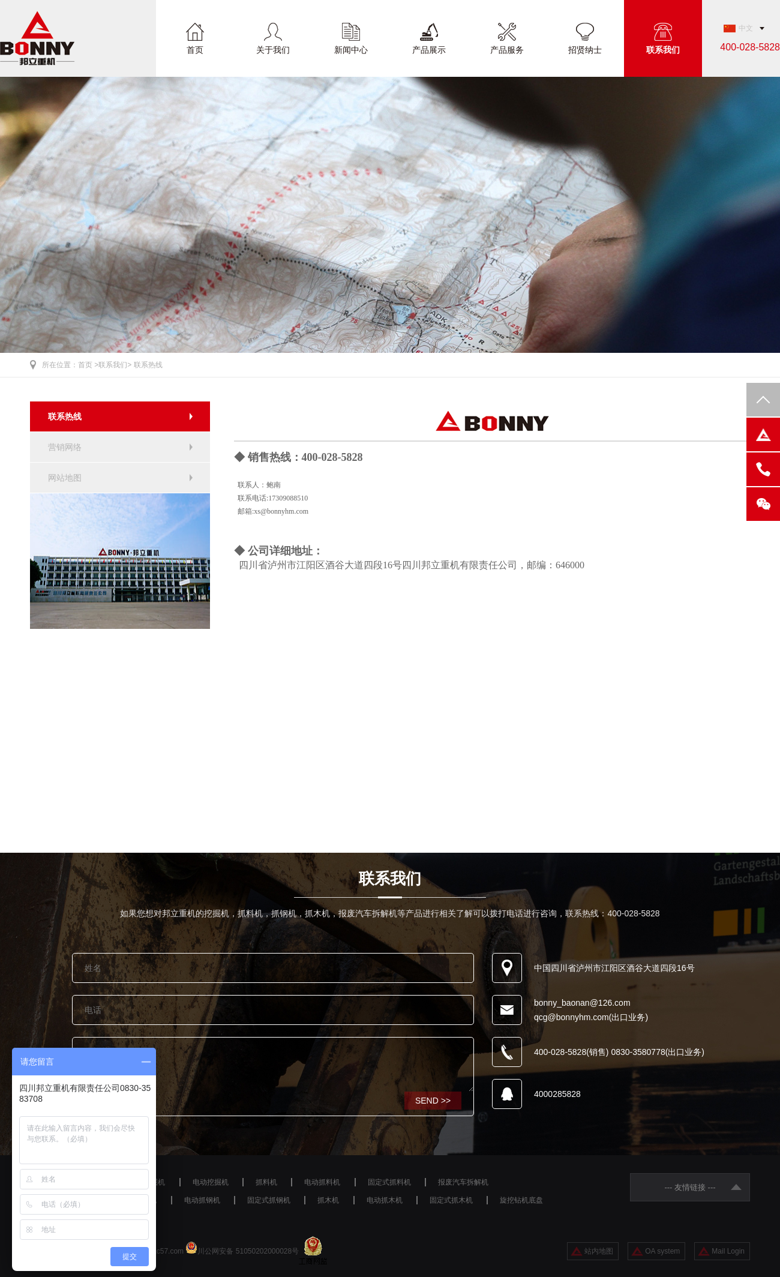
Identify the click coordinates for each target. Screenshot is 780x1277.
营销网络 (65, 447)
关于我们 (273, 49)
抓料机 (266, 1182)
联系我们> (114, 365)
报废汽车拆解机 (463, 1182)
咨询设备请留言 (273, 1065)
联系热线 (148, 365)
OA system (662, 1251)
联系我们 (663, 49)
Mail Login (728, 1251)
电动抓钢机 (202, 1200)
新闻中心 (351, 49)
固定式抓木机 (451, 1200)
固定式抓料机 (389, 1182)
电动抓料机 (322, 1182)
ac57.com (168, 1251)
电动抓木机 (385, 1200)
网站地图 (65, 477)
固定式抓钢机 (268, 1200)
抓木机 (328, 1200)
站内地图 (598, 1251)
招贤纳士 (585, 49)
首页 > (88, 365)
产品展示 (429, 49)
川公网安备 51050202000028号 (248, 1251)
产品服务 (507, 49)
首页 (195, 49)
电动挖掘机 (211, 1182)
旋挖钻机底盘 (521, 1200)
